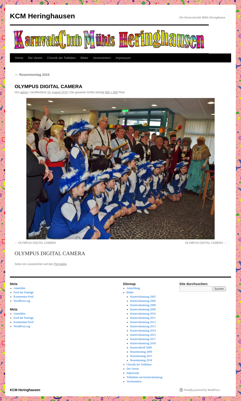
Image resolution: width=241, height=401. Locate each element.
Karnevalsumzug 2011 (143, 317)
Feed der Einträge (24, 292)
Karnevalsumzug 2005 (143, 296)
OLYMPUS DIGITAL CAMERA (37, 243)
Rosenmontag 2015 (32, 75)
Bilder (84, 58)
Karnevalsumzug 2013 (143, 326)
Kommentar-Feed (23, 296)
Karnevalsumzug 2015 (143, 334)
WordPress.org (22, 301)
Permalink (60, 264)
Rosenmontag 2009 (141, 351)
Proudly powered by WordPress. (202, 390)
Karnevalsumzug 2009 (143, 309)
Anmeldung (133, 288)
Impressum (123, 58)
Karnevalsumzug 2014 (143, 330)
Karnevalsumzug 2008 (143, 305)
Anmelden (19, 288)
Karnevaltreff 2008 (141, 347)
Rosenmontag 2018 (141, 360)
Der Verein (35, 58)
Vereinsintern (102, 58)
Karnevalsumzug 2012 (143, 322)
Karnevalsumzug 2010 (143, 313)
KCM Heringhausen (42, 16)
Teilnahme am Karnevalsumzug (144, 377)
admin (24, 92)
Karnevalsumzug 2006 (143, 301)
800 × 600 (111, 92)
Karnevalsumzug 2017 (143, 339)
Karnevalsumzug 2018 (143, 343)
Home (19, 58)
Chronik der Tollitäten (61, 58)
